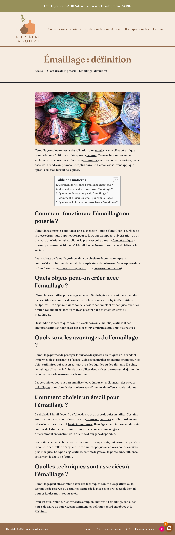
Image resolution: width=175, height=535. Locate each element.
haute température (80, 424)
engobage (120, 506)
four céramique (123, 240)
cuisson (92, 155)
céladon (88, 323)
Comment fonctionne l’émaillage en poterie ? (85, 184)
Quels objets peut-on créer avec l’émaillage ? (86, 189)
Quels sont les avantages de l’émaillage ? (83, 193)
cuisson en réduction (107, 268)
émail (99, 150)
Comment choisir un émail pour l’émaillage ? (86, 197)
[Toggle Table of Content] (114, 179)
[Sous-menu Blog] (55, 29)
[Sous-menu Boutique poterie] (149, 29)
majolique (108, 323)
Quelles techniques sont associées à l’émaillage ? (88, 202)
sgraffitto (120, 483)
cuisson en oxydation (72, 268)
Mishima (40, 511)
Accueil (39, 70)
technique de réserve (48, 488)
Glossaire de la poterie (61, 70)
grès (100, 452)
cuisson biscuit (55, 169)
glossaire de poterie (55, 506)
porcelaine (117, 452)
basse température (98, 419)
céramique (90, 160)
